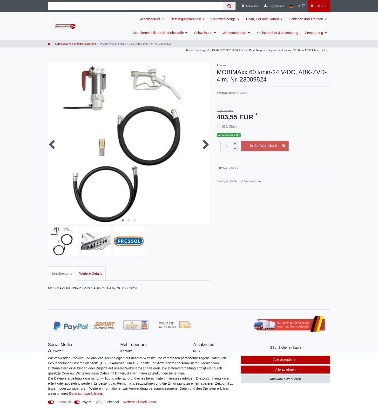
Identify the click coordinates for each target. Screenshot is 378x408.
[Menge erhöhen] (235, 143)
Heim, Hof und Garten (262, 19)
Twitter (57, 351)
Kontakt (126, 351)
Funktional (111, 402)
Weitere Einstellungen (139, 402)
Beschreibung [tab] (62, 273)
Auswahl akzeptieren (285, 379)
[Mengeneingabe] (226, 146)
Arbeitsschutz (150, 19)
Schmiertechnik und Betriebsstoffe (158, 33)
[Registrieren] (274, 6)
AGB (196, 351)
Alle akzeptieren (285, 359)
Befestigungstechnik (186, 19)
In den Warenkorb (267, 146)
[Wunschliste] (302, 6)
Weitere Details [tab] (90, 273)
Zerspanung (314, 33)
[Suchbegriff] (135, 6)
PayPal (87, 402)
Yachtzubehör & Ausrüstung (277, 33)
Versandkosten (253, 181)
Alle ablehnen (285, 369)
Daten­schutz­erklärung (85, 393)
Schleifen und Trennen (306, 19)
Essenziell (63, 402)
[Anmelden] (250, 6)
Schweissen (203, 33)
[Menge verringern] (235, 148)
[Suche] (229, 6)
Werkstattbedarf (234, 33)
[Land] (291, 6)
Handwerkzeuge (223, 19)
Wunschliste (228, 168)
